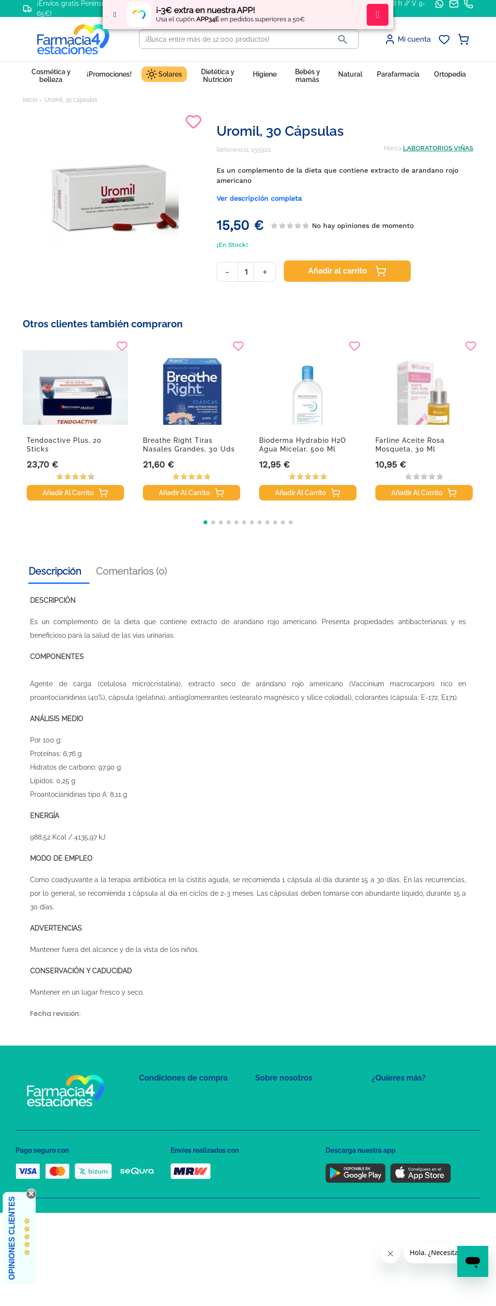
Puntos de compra (166, 1153)
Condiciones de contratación (181, 1097)
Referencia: (233, 149)
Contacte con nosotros (288, 1125)
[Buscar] (233, 39)
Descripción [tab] (55, 571)
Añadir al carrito (347, 271)
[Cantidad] (245, 272)
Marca (393, 148)
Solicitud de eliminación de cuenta (306, 1139)
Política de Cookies (167, 1125)
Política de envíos (164, 1167)
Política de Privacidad (170, 1111)
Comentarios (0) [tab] (131, 571)
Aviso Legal (156, 1139)
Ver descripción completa (259, 198)
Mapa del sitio (275, 1097)
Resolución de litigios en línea (183, 1195)
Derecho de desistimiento (177, 1181)
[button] (205, 522)
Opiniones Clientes (12, 1238)
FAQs (263, 1111)
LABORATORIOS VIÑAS (438, 148)
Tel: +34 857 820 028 (284, 1153)
